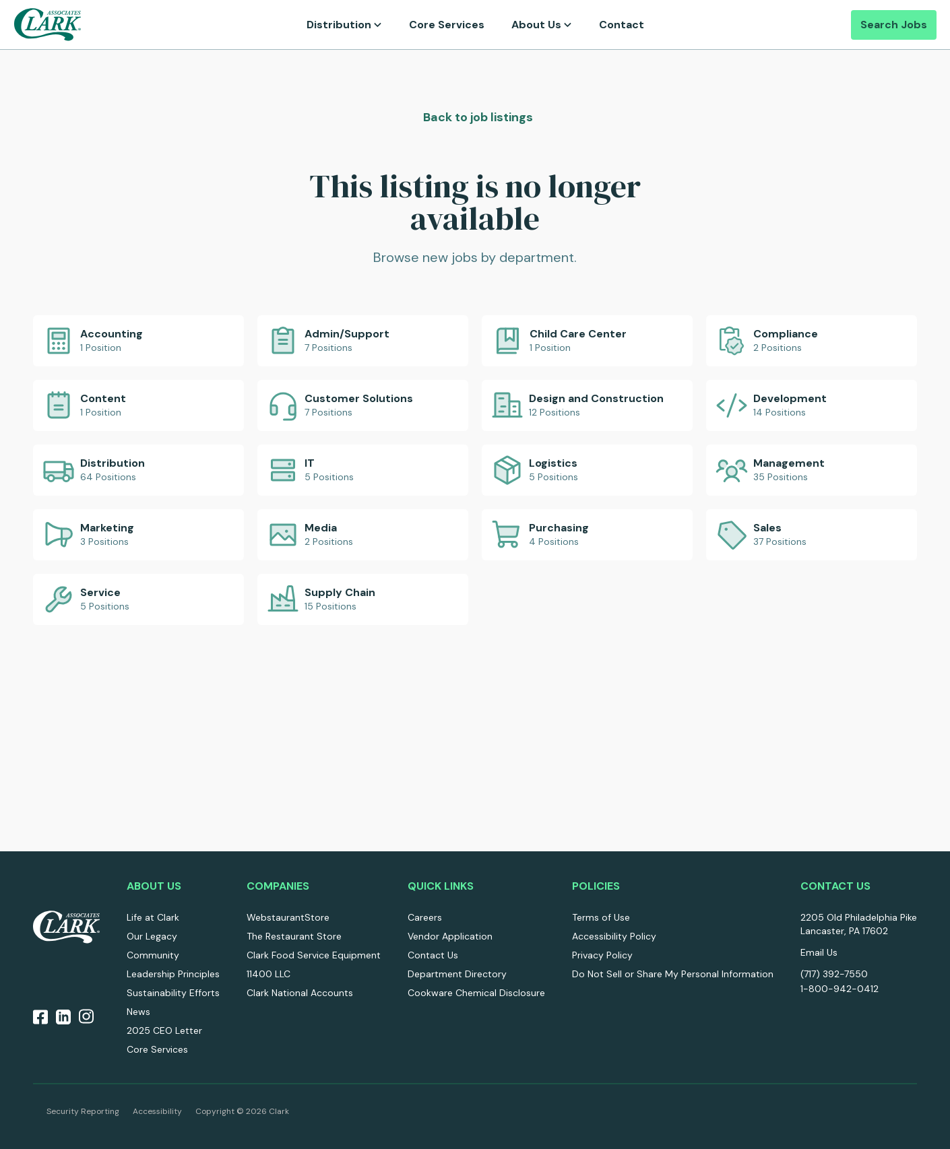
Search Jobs (893, 25)
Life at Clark (153, 917)
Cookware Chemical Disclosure (476, 993)
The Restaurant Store (294, 936)
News (138, 1012)
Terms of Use (601, 917)
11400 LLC (268, 974)
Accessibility (157, 1111)
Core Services (446, 25)
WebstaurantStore (288, 917)
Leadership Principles (173, 974)
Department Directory (457, 974)
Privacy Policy (602, 955)
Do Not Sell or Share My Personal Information (672, 974)
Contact (621, 25)
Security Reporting (82, 1111)
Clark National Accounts (300, 993)
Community (153, 955)
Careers (425, 917)
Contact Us (433, 955)
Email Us (818, 952)
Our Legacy (152, 936)
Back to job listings (476, 117)
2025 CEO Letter (164, 1030)
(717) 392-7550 (834, 974)
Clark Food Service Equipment (314, 955)
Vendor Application (450, 936)
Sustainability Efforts (173, 993)
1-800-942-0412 (839, 989)
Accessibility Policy (614, 936)
